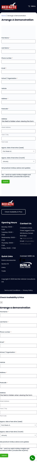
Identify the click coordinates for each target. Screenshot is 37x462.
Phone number (7, 58)
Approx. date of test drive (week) (12, 148)
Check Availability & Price (13, 212)
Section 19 (5, 264)
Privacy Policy (28, 290)
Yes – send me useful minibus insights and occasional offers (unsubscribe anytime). (16, 176)
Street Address (6, 127)
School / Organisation (9, 78)
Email (3, 68)
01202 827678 (27, 238)
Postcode (5, 109)
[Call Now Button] (32, 458)
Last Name (5, 48)
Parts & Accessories (8, 260)
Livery (3, 267)
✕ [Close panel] (1, 302)
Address (4, 99)
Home (3, 16)
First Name (5, 38)
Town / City (5, 135)
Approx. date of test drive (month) (13, 158)
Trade (3, 271)
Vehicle (4, 88)
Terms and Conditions (12, 290)
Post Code (4, 142)
